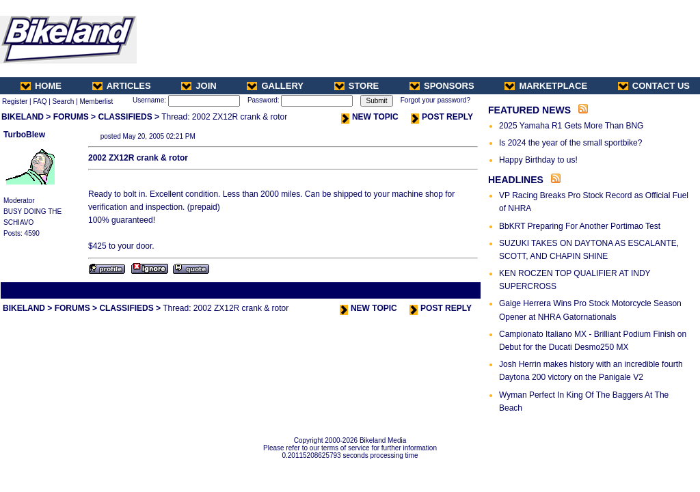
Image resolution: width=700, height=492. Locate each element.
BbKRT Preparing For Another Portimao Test (579, 226)
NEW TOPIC (370, 117)
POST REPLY (442, 117)
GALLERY (275, 86)
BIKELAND (22, 117)
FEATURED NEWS (529, 110)
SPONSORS (441, 86)
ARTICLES (121, 86)
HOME (41, 86)
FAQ (39, 101)
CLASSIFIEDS (125, 117)
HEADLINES (515, 179)
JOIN (198, 86)
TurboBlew (24, 134)
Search (64, 101)
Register (14, 101)
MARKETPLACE (545, 86)
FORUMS (71, 117)
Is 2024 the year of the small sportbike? (570, 143)
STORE (356, 86)
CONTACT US (654, 86)
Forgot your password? (435, 100)
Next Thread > (455, 290)
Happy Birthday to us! (538, 160)
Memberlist (96, 101)
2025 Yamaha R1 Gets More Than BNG (571, 126)
